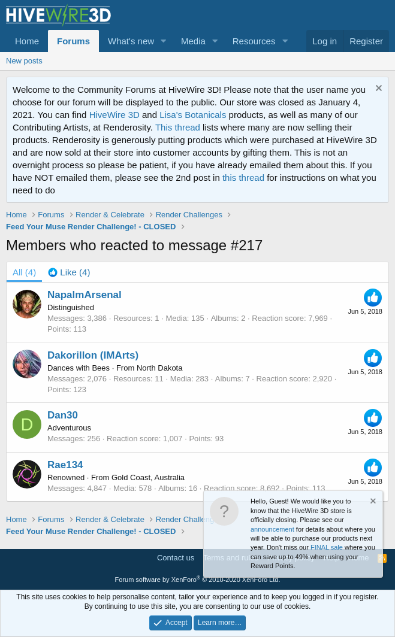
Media (193, 41)
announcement (272, 529)
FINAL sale (326, 547)
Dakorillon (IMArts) (92, 355)
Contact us (175, 557)
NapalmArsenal (84, 295)
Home (27, 41)
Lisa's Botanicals (192, 115)
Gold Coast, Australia (148, 477)
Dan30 (62, 415)
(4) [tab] (24, 272)
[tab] (69, 272)
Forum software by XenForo (198, 579)
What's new (131, 41)
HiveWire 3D (114, 115)
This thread (177, 127)
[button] (163, 41)
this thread (243, 177)
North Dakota (160, 367)
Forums (73, 41)
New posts (24, 60)
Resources (254, 41)
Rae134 (65, 465)
